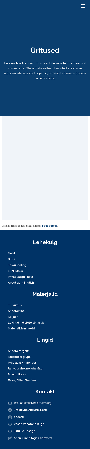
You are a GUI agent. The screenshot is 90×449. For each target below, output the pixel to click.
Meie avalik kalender (22, 362)
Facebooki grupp (19, 356)
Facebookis (49, 225)
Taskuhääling (17, 265)
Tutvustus (15, 305)
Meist (11, 253)
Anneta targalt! (18, 351)
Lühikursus (15, 271)
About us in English (21, 282)
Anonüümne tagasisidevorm (33, 438)
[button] (83, 6)
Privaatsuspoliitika (20, 276)
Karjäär (13, 316)
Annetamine (16, 311)
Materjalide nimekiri (21, 328)
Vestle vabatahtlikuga (29, 424)
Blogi (11, 259)
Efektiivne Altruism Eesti (30, 410)
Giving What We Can (22, 380)
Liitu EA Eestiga (24, 431)
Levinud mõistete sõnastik (26, 322)
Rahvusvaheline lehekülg (25, 368)
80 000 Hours (17, 374)
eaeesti (19, 417)
